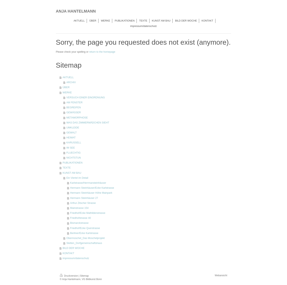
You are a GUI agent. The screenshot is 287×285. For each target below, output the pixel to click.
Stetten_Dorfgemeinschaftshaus (84, 243)
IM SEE (70, 147)
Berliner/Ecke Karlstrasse (84, 233)
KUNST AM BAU (72, 173)
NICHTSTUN (73, 157)
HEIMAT (71, 137)
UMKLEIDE (72, 127)
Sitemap (84, 275)
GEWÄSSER (73, 112)
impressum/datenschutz (76, 258)
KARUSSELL (73, 142)
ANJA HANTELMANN (76, 11)
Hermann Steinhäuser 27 (84, 198)
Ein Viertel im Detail (77, 178)
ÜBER (66, 87)
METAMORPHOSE (77, 117)
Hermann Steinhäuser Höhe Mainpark (91, 192)
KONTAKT (68, 253)
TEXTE (67, 167)
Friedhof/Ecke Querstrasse (85, 228)
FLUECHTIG (73, 152)
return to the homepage (102, 51)
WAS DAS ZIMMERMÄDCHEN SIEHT (87, 122)
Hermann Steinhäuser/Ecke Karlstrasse (92, 187)
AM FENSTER (74, 102)
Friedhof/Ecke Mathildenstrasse (87, 213)
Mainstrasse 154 (79, 208)
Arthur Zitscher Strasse (83, 203)
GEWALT (71, 132)
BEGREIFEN (73, 107)
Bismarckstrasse (79, 223)
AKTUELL (68, 77)
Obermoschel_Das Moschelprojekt (85, 238)
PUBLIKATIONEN (73, 162)
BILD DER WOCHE (74, 248)
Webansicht (221, 275)
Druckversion (69, 275)
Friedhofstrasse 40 (80, 218)
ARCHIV (71, 82)
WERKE (67, 92)
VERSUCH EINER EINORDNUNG (85, 97)
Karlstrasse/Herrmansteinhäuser (88, 182)
